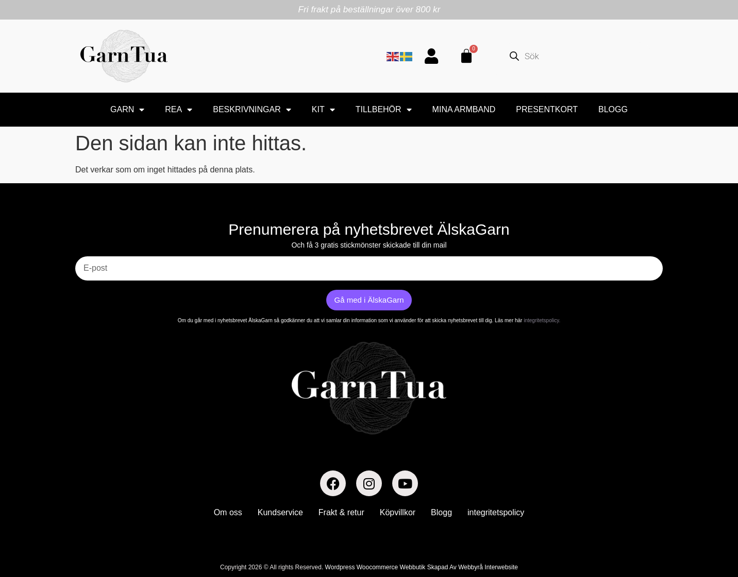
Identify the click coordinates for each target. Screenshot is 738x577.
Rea (178, 109)
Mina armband (464, 109)
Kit (323, 109)
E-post (87, 252)
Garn (127, 109)
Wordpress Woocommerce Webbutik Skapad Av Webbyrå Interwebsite (421, 567)
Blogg (613, 109)
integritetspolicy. (542, 320)
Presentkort (547, 109)
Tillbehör (384, 109)
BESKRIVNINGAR (252, 109)
